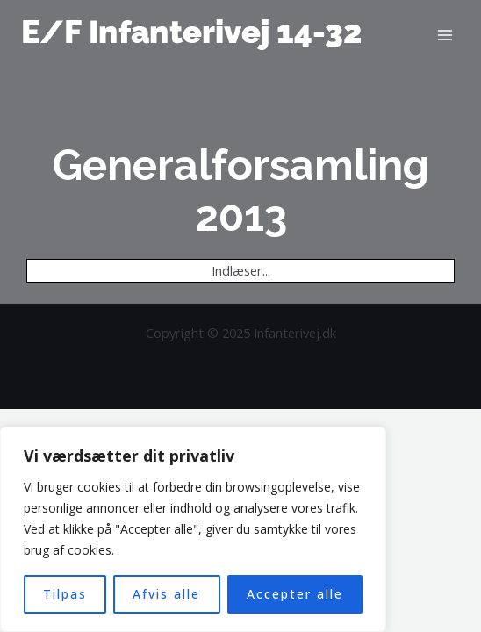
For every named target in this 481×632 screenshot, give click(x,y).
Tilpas (65, 593)
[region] (193, 529)
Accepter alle (295, 593)
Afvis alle (166, 593)
